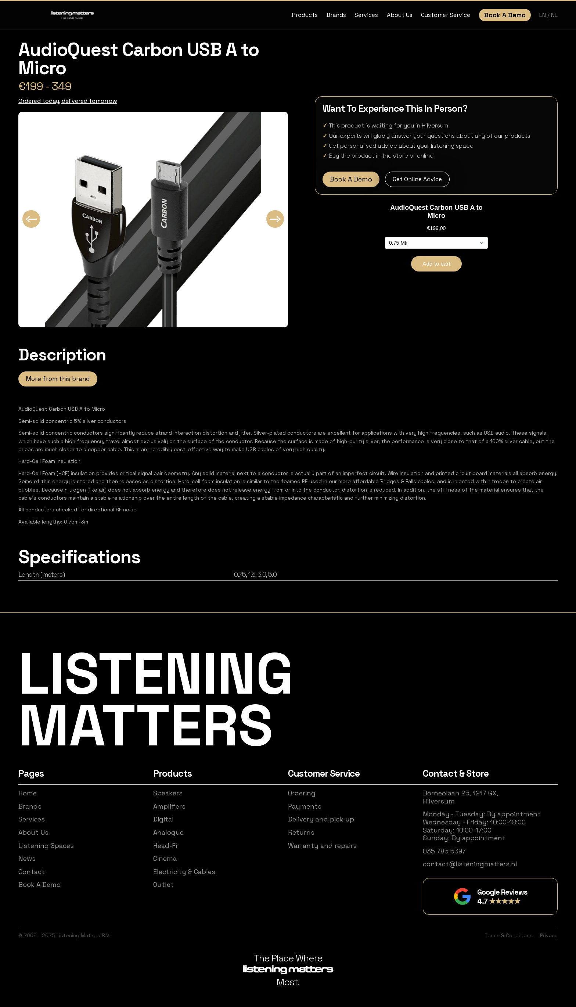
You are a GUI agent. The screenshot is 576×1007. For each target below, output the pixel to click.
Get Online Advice (417, 179)
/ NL (552, 15)
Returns (301, 832)
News (27, 859)
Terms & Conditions (509, 935)
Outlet (163, 885)
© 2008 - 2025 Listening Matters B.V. (64, 935)
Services (366, 15)
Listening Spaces (46, 846)
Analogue (168, 832)
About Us (400, 15)
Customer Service (445, 15)
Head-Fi (165, 846)
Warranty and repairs (322, 846)
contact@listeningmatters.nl (470, 864)
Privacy (549, 935)
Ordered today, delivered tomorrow (67, 100)
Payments (304, 806)
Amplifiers (169, 806)
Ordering (302, 793)
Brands (336, 15)
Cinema (165, 859)
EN (543, 15)
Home (27, 793)
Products (305, 15)
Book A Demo (505, 15)
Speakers (168, 793)
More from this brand (58, 379)
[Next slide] (275, 219)
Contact (31, 872)
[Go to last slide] (31, 219)
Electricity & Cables (184, 872)
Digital (163, 819)
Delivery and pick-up (321, 819)
